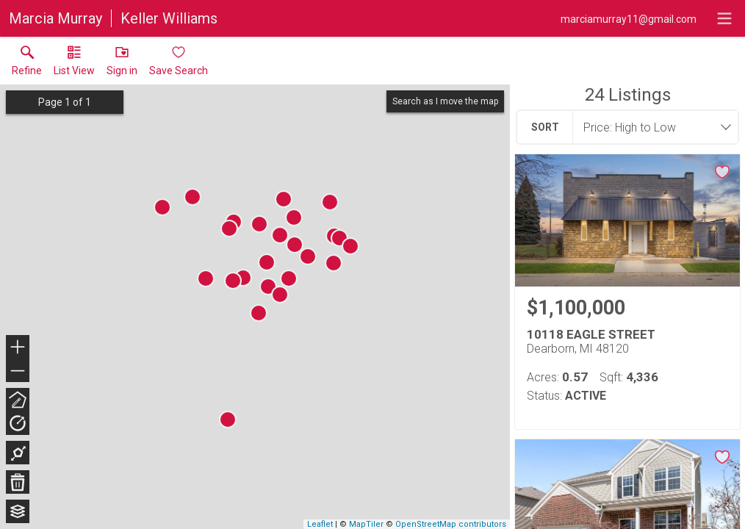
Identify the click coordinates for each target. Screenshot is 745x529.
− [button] (17, 371)
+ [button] (18, 348)
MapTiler (366, 524)
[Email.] (629, 18)
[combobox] (651, 127)
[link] (26, 64)
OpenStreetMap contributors (450, 524)
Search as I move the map (445, 101)
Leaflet (320, 524)
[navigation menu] (724, 18)
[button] (74, 64)
